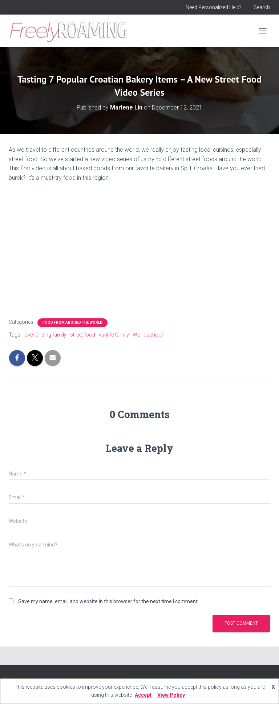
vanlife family (114, 335)
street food (82, 335)
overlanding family (45, 335)
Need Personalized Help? (214, 7)
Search (262, 7)
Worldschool (148, 335)
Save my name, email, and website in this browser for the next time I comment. (108, 601)
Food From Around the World (72, 323)
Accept (143, 695)
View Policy (171, 695)
